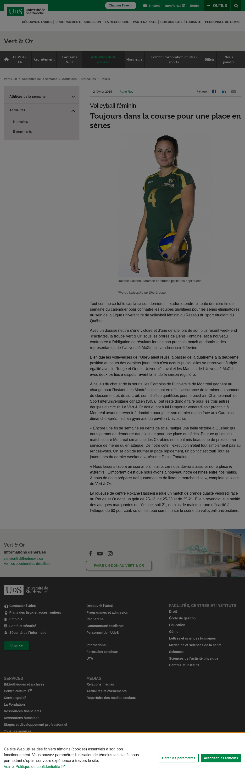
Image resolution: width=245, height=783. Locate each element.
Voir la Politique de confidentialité (32, 767)
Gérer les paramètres (178, 758)
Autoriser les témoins (221, 758)
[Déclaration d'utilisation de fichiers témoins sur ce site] (122, 758)
